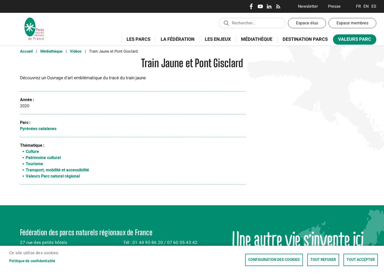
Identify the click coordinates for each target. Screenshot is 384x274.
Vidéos (76, 51)
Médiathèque (256, 39)
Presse (334, 6)
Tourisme (34, 164)
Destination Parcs (305, 39)
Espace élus (307, 23)
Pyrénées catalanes (38, 129)
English (366, 6)
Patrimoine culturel (43, 158)
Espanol (373, 6)
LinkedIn (269, 6)
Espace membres (352, 23)
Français (358, 6)
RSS (278, 6)
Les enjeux (216, 42)
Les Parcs (136, 42)
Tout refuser (323, 259)
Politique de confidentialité (32, 261)
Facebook (251, 6)
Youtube (260, 6)
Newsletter (308, 6)
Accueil (26, 51)
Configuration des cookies (274, 259)
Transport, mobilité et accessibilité (57, 170)
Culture (32, 152)
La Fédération (176, 42)
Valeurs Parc (353, 40)
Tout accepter (361, 259)
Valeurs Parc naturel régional (53, 176)
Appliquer (226, 22)
